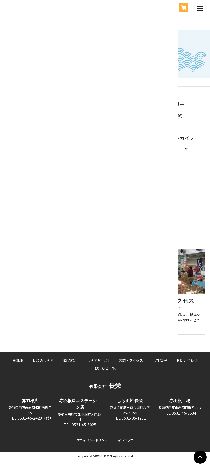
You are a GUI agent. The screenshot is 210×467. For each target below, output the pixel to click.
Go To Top (200, 457)
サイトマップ (124, 440)
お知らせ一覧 (105, 368)
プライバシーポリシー (92, 440)
